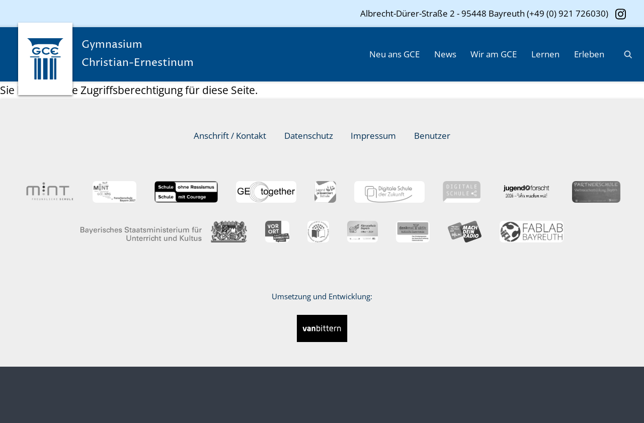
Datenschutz (308, 135)
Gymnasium (149, 55)
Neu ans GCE (394, 54)
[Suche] (624, 54)
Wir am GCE (493, 54)
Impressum (373, 135)
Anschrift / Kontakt (230, 135)
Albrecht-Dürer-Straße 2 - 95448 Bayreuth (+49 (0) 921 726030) (484, 13)
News (445, 54)
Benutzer (432, 135)
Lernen (545, 54)
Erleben (589, 54)
